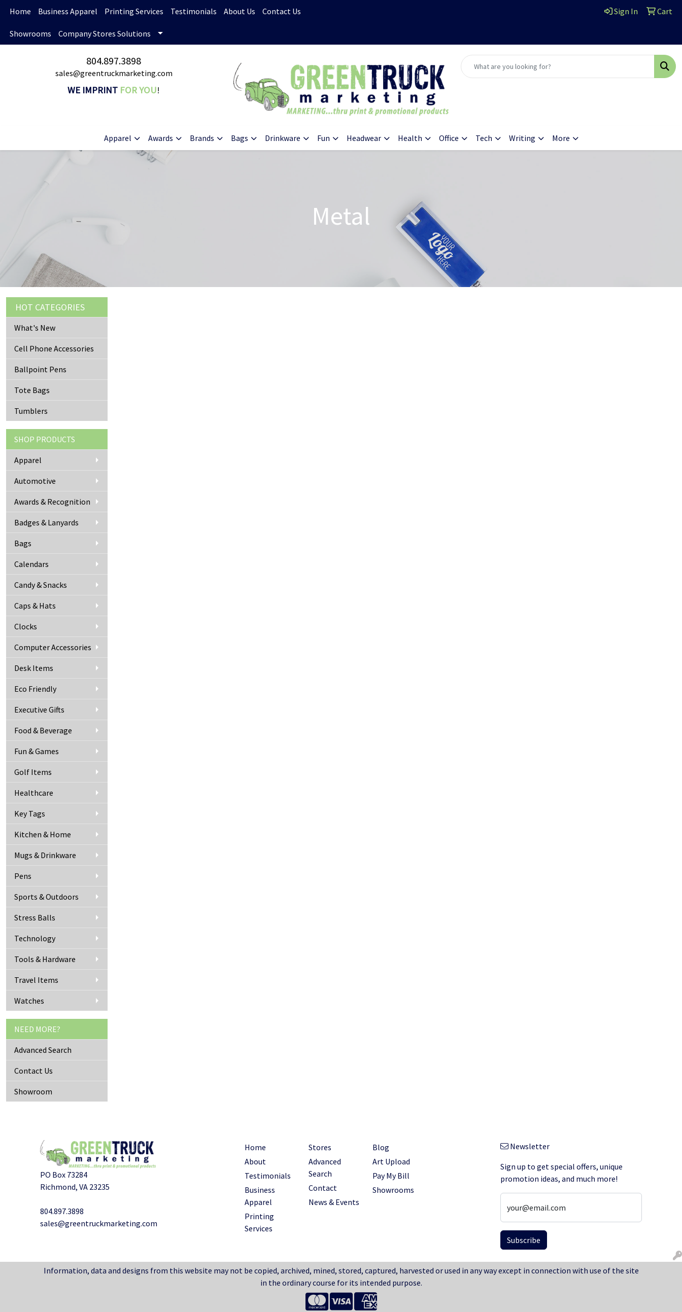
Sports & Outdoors (46, 897)
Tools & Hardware (45, 959)
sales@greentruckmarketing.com (114, 73)
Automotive (35, 481)
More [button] (561, 138)
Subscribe (523, 1240)
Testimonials (193, 11)
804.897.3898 (113, 60)
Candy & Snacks (40, 585)
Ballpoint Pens (40, 369)
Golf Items (33, 772)
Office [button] (449, 138)
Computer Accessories (52, 647)
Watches (29, 1001)
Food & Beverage (43, 730)
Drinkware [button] (282, 138)
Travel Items (36, 980)
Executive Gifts (39, 709)
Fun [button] (323, 138)
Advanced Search (43, 1050)
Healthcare (33, 793)
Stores (320, 1147)
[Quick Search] (558, 66)
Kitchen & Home (42, 834)
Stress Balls (34, 917)
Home (20, 11)
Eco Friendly (35, 689)
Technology (34, 938)
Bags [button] (239, 138)
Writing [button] (522, 138)
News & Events (334, 1202)
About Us (239, 11)
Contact (323, 1188)
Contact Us (281, 11)
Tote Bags (32, 390)
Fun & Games (36, 751)
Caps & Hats (35, 605)
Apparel (28, 460)
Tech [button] (483, 138)
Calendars (31, 564)
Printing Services (134, 11)
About (255, 1161)
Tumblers (31, 411)
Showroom (33, 1091)
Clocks (25, 626)
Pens (22, 876)
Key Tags (29, 813)
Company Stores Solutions (104, 33)
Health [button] (410, 138)
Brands (202, 138)
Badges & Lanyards (46, 522)
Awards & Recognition (52, 502)
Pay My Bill (391, 1176)
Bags (22, 543)
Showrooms (30, 33)
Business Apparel (67, 11)
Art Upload (391, 1161)
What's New (34, 328)
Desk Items (33, 668)
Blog (380, 1147)
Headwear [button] (364, 138)
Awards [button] (160, 138)
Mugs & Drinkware (45, 855)
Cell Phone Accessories (54, 348)
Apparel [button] (117, 138)
